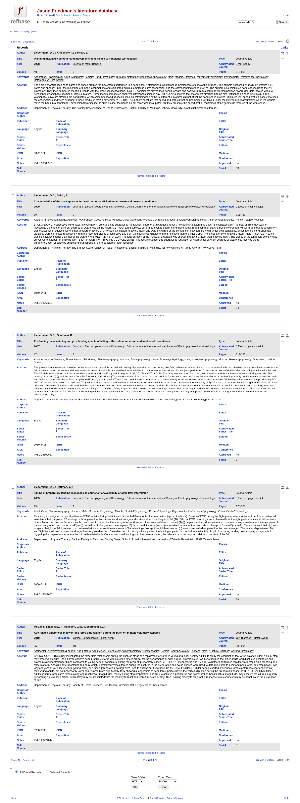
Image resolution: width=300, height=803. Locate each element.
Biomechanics (74, 359)
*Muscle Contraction (154, 219)
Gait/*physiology (180, 650)
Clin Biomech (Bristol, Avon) (252, 637)
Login (286, 15)
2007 (37, 346)
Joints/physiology (140, 359)
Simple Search (63, 15)
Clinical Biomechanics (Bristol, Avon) (93, 637)
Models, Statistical (185, 76)
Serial (222, 168)
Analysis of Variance (52, 359)
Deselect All (28, 42)
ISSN (20, 153)
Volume (21, 71)
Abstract (22, 84)
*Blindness (89, 359)
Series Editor (20, 139)
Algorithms (77, 76)
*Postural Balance (219, 650)
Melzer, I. (39, 626)
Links (284, 47)
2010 (37, 637)
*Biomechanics (150, 650)
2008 (37, 63)
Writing (60, 79)
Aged (95, 650)
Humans (121, 76)
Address (22, 107)
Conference (226, 158)
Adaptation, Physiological (48, 76)
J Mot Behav (243, 63)
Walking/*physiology (242, 650)
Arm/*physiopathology (53, 219)
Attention (72, 219)
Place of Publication (63, 122)
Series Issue (63, 145)
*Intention (132, 76)
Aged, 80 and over (109, 650)
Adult (67, 76)
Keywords (23, 76)
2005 (37, 498)
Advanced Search (81, 15)
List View (260, 42)
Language (23, 129)
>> (156, 41)
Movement (136, 219)
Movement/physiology (101, 511)
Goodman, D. (65, 335)
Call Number (22, 170)
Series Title (62, 137)
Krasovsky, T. (65, 52)
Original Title (224, 131)
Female (89, 76)
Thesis (223, 112)
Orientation (259, 359)
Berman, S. (81, 52)
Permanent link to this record (151, 176)
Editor (222, 121)
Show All (49, 15)
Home (40, 15)
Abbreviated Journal (226, 65)
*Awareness (86, 219)
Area (19, 158)
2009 (37, 206)
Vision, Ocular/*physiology (233, 511)
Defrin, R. (62, 195)
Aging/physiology (131, 650)
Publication (63, 63)
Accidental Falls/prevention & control (55, 650)
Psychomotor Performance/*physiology (246, 76)
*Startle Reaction (254, 219)
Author (21, 52)
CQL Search (123, 798)
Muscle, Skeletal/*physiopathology (186, 219)
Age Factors (84, 650)
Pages (223, 71)
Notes (20, 163)
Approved (225, 163)
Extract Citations (175, 798)
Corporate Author (23, 114)
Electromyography (59, 511)
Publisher (23, 121)
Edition (223, 145)
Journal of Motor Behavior (87, 63)
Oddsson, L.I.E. (73, 626)
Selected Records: (60, 772)
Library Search (139, 798)
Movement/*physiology (210, 76)
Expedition (62, 158)
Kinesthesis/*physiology (152, 76)
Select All (15, 42)
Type (222, 58)
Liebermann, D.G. (44, 52)
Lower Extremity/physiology (167, 359)
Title (19, 58)
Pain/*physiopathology (220, 219)
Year (19, 63)
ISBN (59, 153)
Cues (97, 219)
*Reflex (239, 219)
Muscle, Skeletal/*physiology (235, 359)
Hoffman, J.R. (65, 486)
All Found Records (30, 772)
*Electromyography (107, 359)
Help (286, 798)
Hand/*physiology (105, 76)
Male (170, 76)
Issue (59, 71)
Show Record (156, 798)
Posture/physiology (160, 511)
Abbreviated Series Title (226, 139)
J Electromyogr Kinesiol (249, 206)
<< (143, 41)
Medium (224, 153)
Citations (270, 42)
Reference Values (44, 79)
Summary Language (62, 131)
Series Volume (21, 147)
